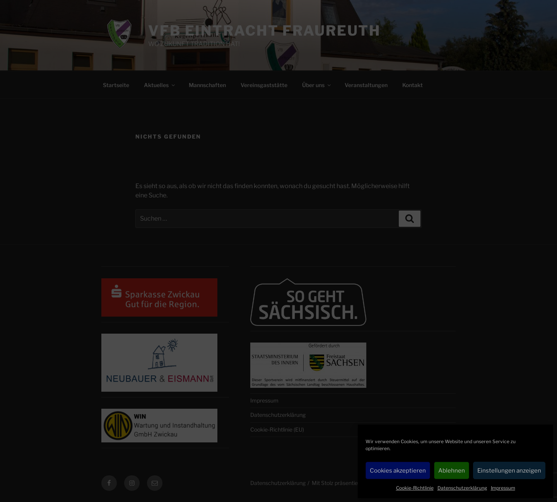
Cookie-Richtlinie (415, 488)
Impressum (503, 488)
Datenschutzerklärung (462, 488)
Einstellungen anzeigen (509, 470)
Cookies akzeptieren (398, 470)
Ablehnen (451, 470)
